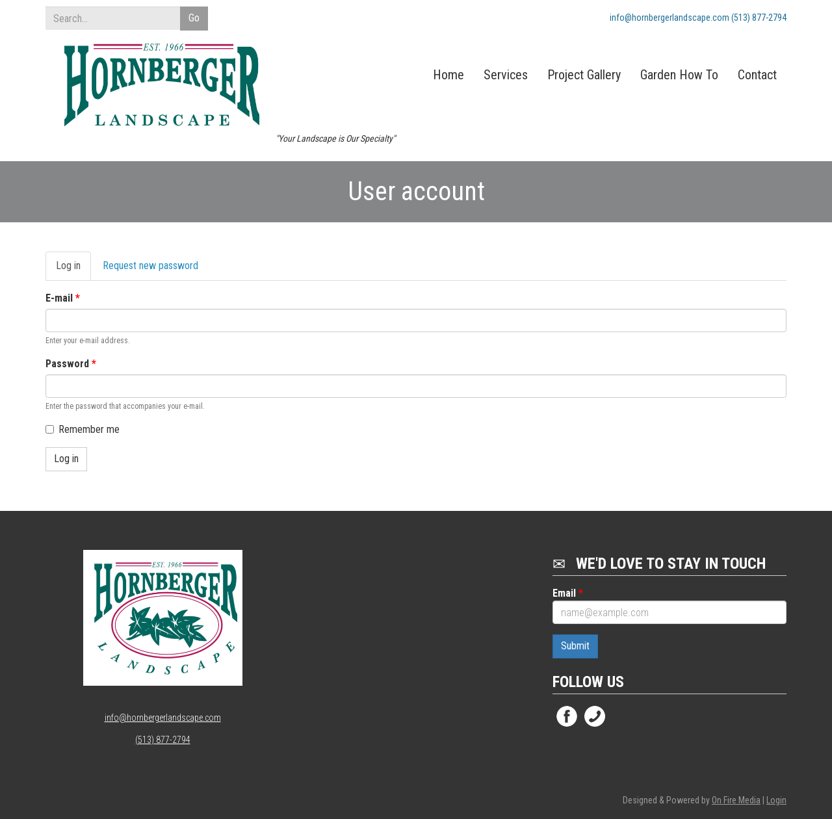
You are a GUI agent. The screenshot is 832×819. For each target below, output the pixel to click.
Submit (575, 646)
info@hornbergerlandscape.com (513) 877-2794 (698, 17)
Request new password (150, 265)
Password (71, 364)
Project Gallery (584, 75)
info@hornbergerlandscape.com (163, 717)
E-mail (63, 298)
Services (506, 75)
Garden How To (679, 75)
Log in (73, 270)
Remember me (83, 429)
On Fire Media (736, 800)
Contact (757, 75)
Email (567, 593)
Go (194, 18)
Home (448, 75)
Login (776, 800)
